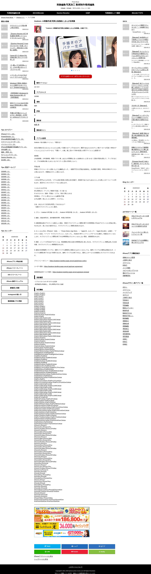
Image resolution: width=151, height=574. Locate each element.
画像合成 (125, 311)
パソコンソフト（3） (8, 138)
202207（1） (5, 199)
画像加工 (125, 308)
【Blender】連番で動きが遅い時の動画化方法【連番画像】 (140, 126)
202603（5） (5, 166)
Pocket (74, 550)
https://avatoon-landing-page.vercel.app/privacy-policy (67, 260)
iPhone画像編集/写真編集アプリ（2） (13, 140)
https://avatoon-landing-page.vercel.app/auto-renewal (69, 271)
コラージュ (126, 252)
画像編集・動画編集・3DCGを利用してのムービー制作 (75, 8)
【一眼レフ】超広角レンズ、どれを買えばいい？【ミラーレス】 (18, 65)
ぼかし (125, 276)
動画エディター (128, 296)
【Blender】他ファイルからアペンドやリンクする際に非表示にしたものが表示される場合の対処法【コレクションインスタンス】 (140, 84)
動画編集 (125, 306)
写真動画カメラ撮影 (112, 13)
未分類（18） (5, 152)
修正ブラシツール (128, 262)
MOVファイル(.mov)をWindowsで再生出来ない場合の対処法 (19, 102)
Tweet (47, 545)
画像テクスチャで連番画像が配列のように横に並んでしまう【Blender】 (140, 140)
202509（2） (5, 169)
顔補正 (125, 331)
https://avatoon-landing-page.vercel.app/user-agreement (61, 266)
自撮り (125, 326)
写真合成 (125, 291)
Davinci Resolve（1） (8, 150)
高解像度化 (126, 265)
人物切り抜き (127, 250)
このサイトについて (75, 565)
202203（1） (5, 204)
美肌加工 (125, 316)
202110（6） (5, 211)
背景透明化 (126, 321)
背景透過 (125, 323)
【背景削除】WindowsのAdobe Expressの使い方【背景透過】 (19, 92)
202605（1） (5, 164)
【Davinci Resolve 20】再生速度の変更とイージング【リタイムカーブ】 (19, 36)
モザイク (125, 284)
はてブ (103, 545)
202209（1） (5, 196)
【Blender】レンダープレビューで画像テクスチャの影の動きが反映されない (140, 111)
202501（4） (5, 179)
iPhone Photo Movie (7, 17)
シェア (75, 545)
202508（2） (5, 171)
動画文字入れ (127, 301)
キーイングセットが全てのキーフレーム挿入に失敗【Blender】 (141, 66)
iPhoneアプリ (21, 17)
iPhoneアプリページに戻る (42, 555)
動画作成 (125, 299)
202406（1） (5, 186)
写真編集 (125, 294)
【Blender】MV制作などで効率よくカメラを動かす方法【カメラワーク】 (140, 37)
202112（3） (5, 208)
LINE (47, 550)
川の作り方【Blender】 (139, 99)
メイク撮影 (126, 257)
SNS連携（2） (5, 143)
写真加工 (125, 289)
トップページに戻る (40, 558)
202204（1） (5, 201)
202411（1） (5, 181)
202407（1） (5, 184)
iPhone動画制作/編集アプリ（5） (11, 133)
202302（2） (5, 191)
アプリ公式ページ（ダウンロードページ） (75, 76)
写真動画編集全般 (13, 13)
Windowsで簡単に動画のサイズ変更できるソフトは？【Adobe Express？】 (18, 83)
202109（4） (5, 213)
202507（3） (5, 174)
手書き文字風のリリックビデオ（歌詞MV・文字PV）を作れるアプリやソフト (19, 111)
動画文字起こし (128, 303)
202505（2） (5, 176)
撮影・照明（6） (6, 145)
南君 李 (36, 124)
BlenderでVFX (137, 13)
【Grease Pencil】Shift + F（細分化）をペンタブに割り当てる (140, 154)
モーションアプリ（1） (8, 148)
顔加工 (125, 255)
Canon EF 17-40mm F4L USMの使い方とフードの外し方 (19, 55)
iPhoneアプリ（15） (7, 128)
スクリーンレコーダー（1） (10, 135)
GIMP (88, 13)
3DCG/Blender (38, 13)
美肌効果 (125, 318)
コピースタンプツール (130, 260)
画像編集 (125, 313)
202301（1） (5, 194)
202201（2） (5, 206)
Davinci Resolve (63, 13)
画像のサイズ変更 (128, 247)
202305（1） (5, 189)
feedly (102, 550)
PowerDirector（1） (7, 130)
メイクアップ (127, 281)
